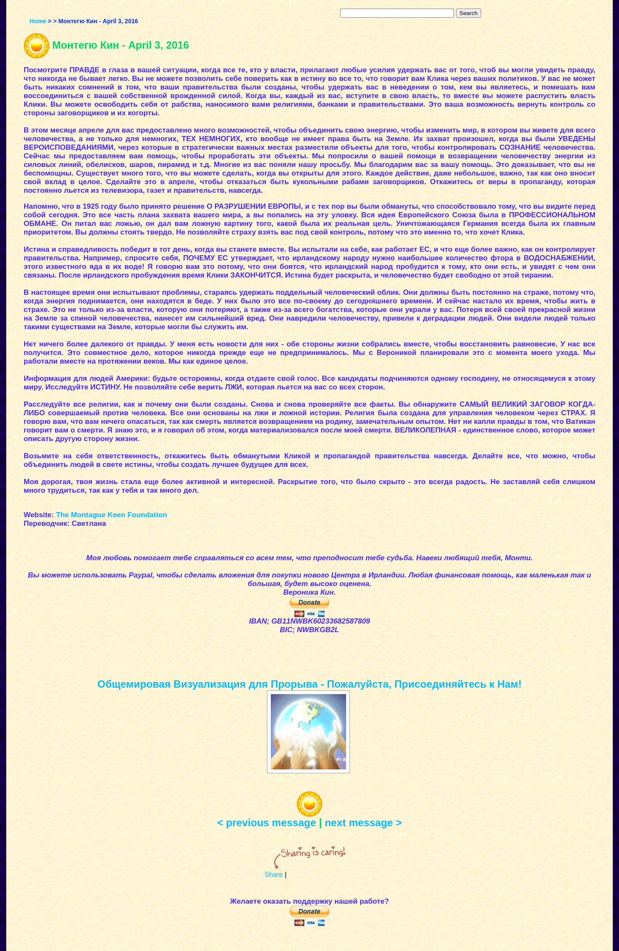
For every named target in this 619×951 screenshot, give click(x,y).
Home (38, 21)
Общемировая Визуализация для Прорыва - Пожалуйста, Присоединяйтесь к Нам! (310, 684)
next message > (363, 822)
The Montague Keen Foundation (111, 515)
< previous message (266, 822)
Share (273, 874)
